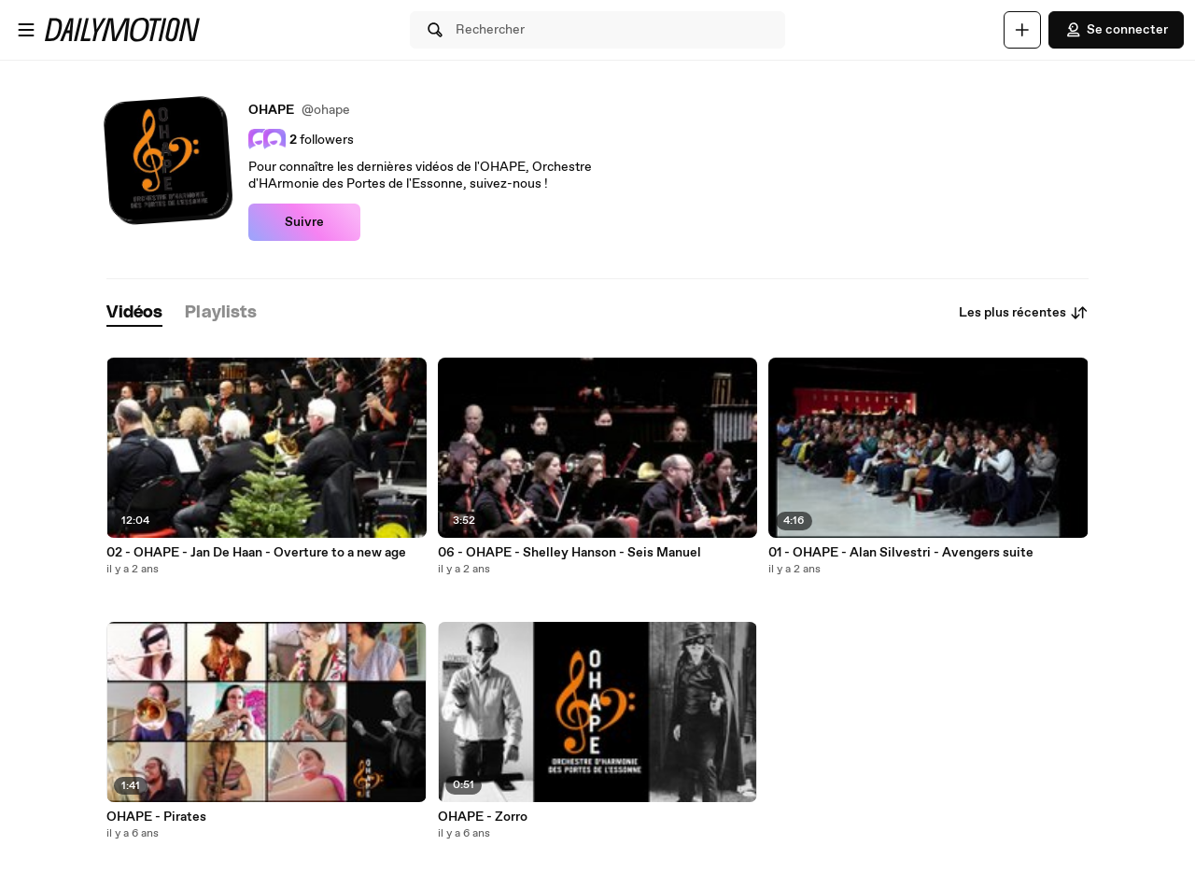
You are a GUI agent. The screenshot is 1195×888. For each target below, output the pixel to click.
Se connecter (1116, 30)
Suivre (304, 222)
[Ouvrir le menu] (26, 30)
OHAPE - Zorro (482, 817)
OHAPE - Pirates (156, 817)
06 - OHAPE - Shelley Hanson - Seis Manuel (569, 552)
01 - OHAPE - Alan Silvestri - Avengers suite (900, 552)
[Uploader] (1022, 30)
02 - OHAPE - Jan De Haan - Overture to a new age (256, 552)
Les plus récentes (1024, 312)
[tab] (134, 313)
